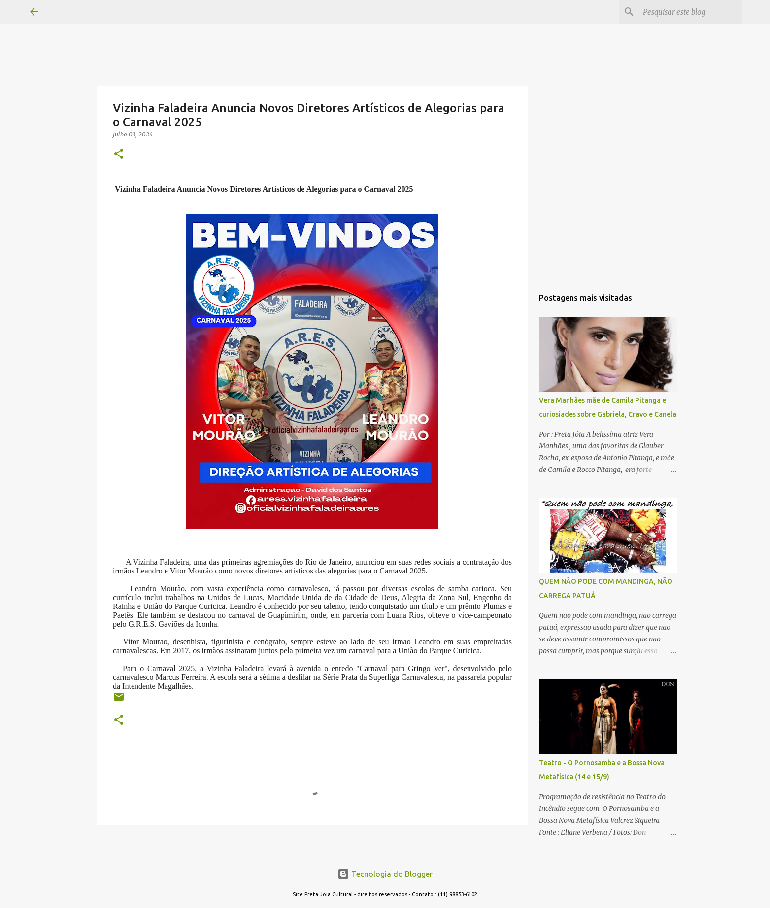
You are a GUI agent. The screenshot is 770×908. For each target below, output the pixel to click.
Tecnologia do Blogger (385, 874)
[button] (119, 154)
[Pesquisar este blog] (690, 12)
